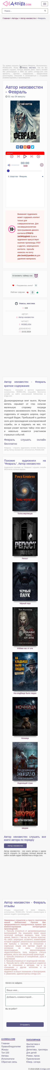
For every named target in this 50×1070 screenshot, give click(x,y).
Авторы (5, 1056)
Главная (5, 1043)
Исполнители (7, 1059)
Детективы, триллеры (37, 1049)
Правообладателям (11, 1046)
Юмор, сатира (33, 1062)
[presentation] (25, 1015)
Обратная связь (9, 1062)
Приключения (33, 1059)
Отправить (25, 1024)
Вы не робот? (11, 1009)
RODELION (25, 324)
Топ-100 (5, 1053)
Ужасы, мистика (28, 68)
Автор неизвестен (25, 317)
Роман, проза (33, 1056)
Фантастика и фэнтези (33, 1045)
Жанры (4, 1049)
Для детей (31, 1053)
